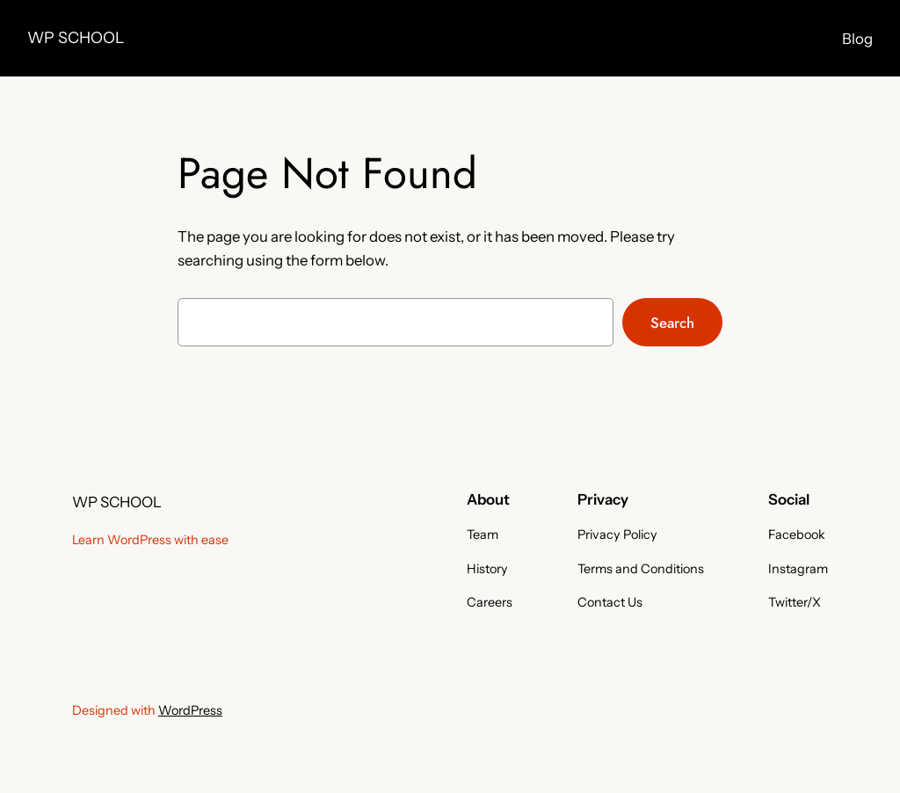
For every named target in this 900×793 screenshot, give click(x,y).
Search (672, 322)
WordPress (190, 710)
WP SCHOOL (75, 37)
